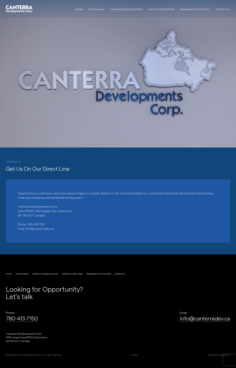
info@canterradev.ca (40, 228)
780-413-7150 (22, 318)
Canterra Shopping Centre (126, 9)
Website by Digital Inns (219, 354)
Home (79, 9)
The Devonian (96, 9)
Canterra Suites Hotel (161, 9)
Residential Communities (195, 9)
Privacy (134, 354)
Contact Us (222, 9)
